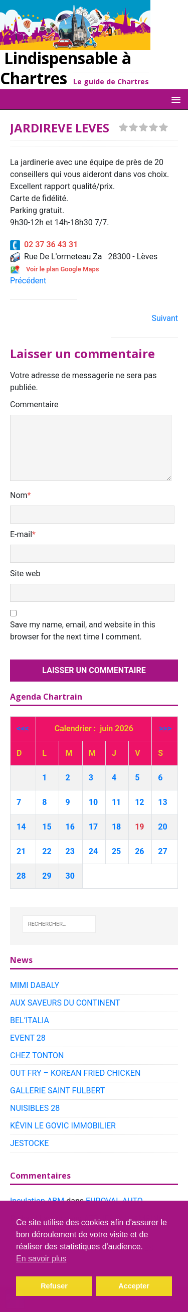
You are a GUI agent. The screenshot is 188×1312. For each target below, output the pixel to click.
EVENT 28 (28, 1038)
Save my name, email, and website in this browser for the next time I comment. (82, 630)
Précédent (28, 280)
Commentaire (34, 404)
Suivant (164, 318)
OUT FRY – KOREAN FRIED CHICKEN (75, 1073)
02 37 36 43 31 (44, 244)
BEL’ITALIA (29, 1020)
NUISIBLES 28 (35, 1108)
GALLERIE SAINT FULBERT (57, 1090)
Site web (25, 573)
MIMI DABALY (34, 985)
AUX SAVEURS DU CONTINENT (65, 1003)
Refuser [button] (54, 1286)
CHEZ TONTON (37, 1055)
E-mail (21, 534)
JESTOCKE (29, 1143)
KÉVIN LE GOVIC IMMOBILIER (63, 1125)
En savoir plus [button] (41, 1258)
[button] (174, 99)
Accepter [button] (133, 1286)
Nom (19, 495)
